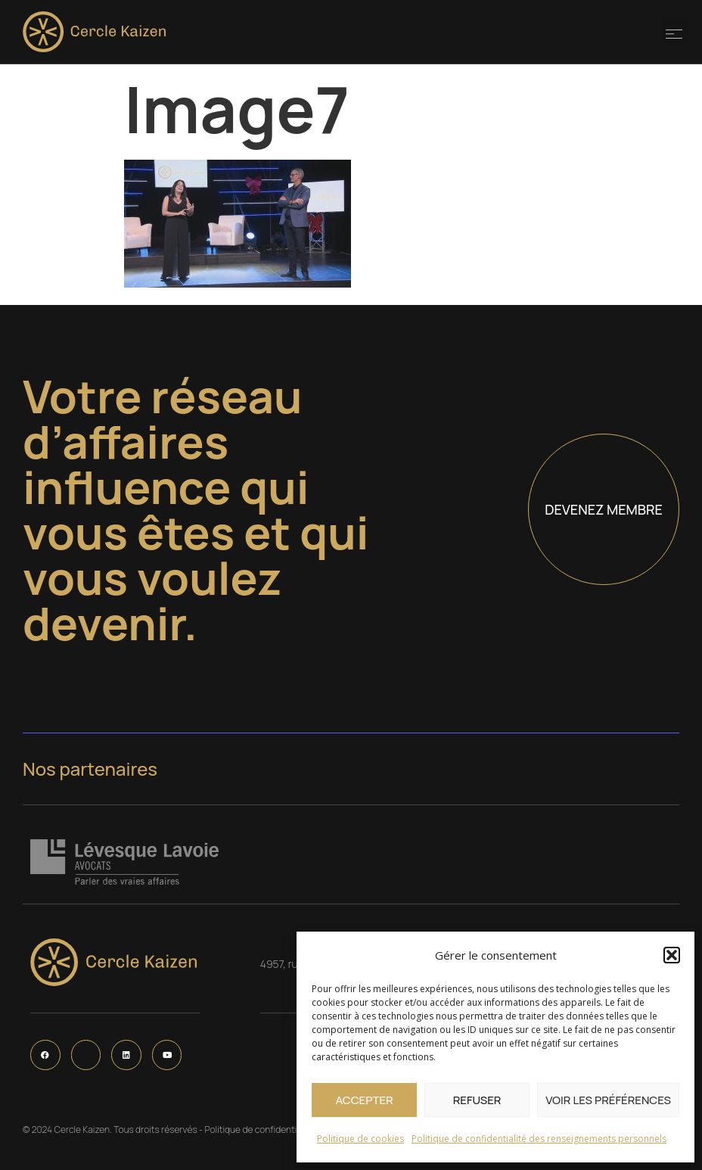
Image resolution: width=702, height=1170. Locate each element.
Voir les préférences (608, 1100)
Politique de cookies (360, 1138)
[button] (671, 955)
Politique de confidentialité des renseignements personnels (539, 1138)
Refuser (477, 1100)
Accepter (364, 1100)
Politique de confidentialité (259, 1129)
